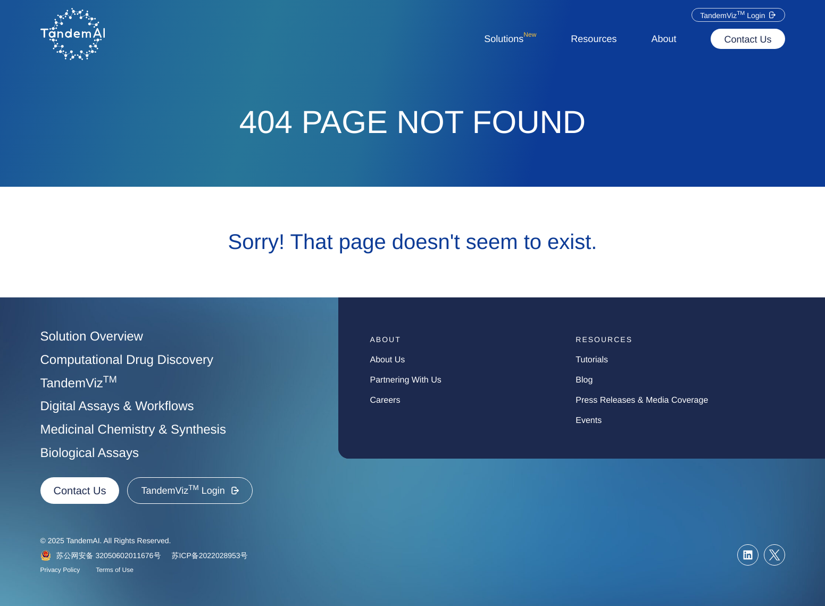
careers (385, 400)
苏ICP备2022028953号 (209, 555)
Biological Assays (89, 453)
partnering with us (405, 380)
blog (584, 380)
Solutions (510, 36)
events (589, 420)
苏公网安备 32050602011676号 (108, 555)
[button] (738, 15)
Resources (593, 39)
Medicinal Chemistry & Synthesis (133, 429)
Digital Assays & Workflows (117, 406)
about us (387, 359)
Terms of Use (115, 570)
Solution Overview (91, 336)
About (663, 39)
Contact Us (747, 39)
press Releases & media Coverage (642, 400)
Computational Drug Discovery (126, 360)
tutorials (592, 359)
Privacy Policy (60, 570)
